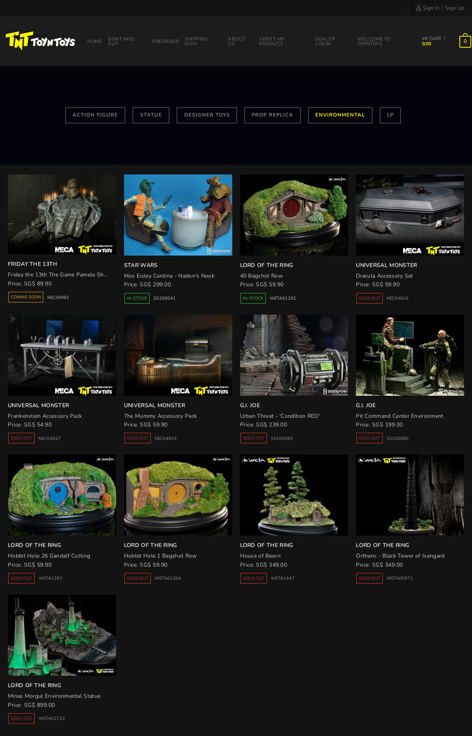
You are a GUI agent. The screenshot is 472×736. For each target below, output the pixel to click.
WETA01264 (168, 578)
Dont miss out (121, 41)
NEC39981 (58, 297)
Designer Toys (207, 115)
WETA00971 (400, 578)
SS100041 (165, 298)
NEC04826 (398, 298)
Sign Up (454, 8)
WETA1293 (50, 578)
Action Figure (95, 115)
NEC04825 (166, 438)
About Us (237, 41)
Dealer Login (325, 41)
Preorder (165, 41)
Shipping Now (196, 41)
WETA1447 (282, 578)
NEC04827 (50, 438)
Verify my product (272, 41)
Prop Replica (272, 115)
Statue (151, 115)
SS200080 (398, 438)
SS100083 (282, 438)
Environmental (340, 115)
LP (390, 115)
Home (94, 41)
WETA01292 (283, 298)
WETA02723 (52, 718)
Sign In (427, 8)
